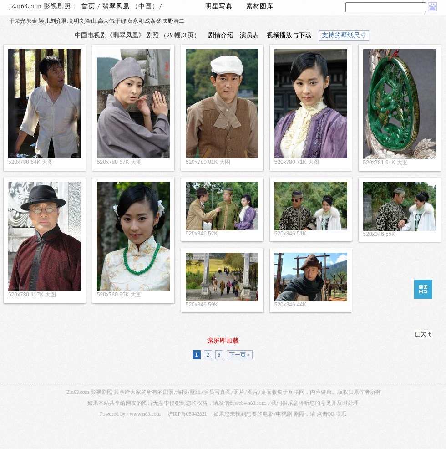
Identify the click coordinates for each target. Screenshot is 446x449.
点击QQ (325, 414)
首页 (88, 6)
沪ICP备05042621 (187, 414)
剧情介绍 (220, 35)
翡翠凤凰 (117, 6)
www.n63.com (145, 414)
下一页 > (239, 355)
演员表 (249, 35)
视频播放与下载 (289, 35)
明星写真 (219, 6)
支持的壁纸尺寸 (344, 35)
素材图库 (260, 6)
